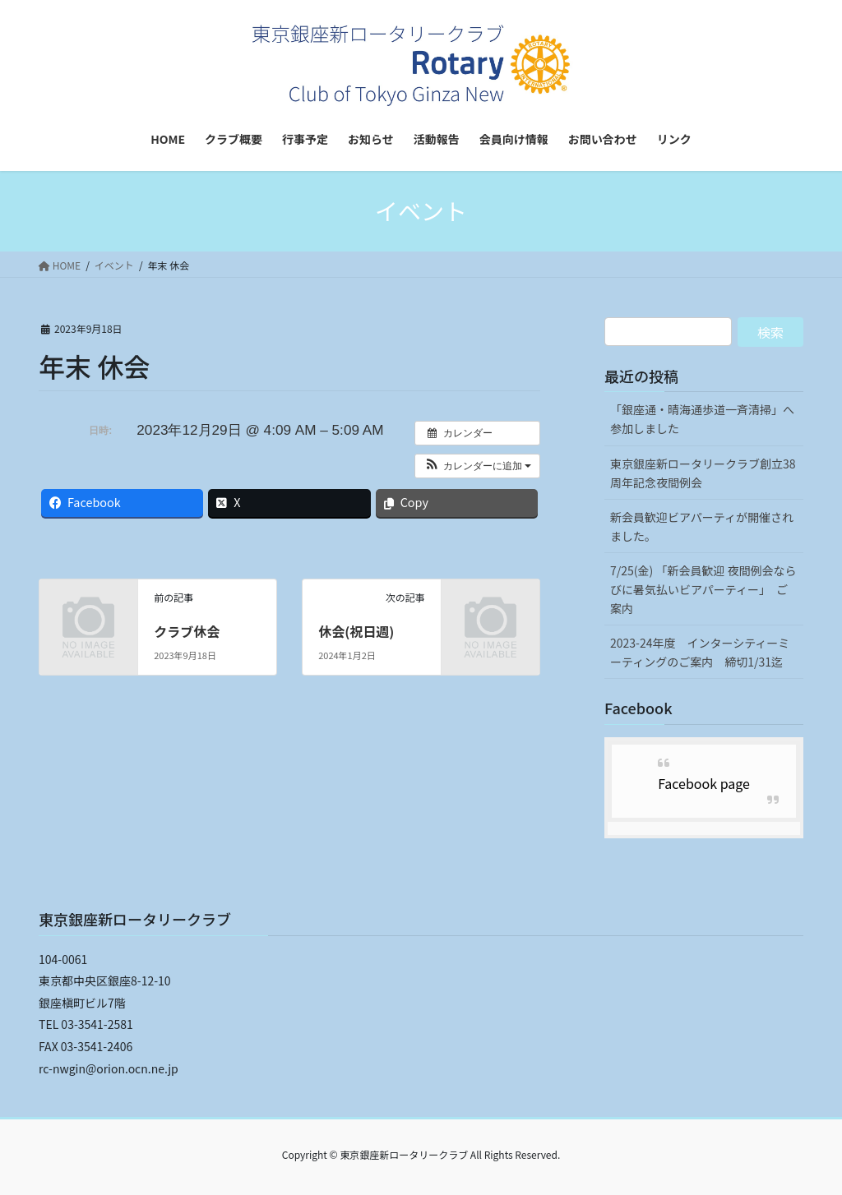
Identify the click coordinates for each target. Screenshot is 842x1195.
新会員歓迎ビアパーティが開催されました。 (701, 526)
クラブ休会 (187, 631)
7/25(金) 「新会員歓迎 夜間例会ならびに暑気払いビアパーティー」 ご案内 (703, 589)
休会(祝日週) (356, 631)
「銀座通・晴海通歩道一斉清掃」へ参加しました (702, 418)
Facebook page (704, 783)
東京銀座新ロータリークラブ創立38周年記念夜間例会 (703, 473)
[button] (477, 466)
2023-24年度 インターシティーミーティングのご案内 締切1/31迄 (699, 652)
